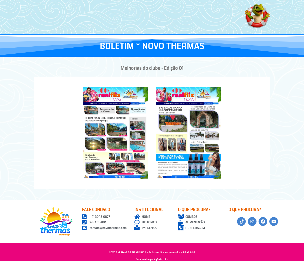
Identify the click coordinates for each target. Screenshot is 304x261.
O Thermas (99, 5)
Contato (231, 5)
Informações (205, 5)
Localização (175, 5)
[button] (98, 5)
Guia (152, 5)
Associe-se (129, 5)
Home (75, 5)
